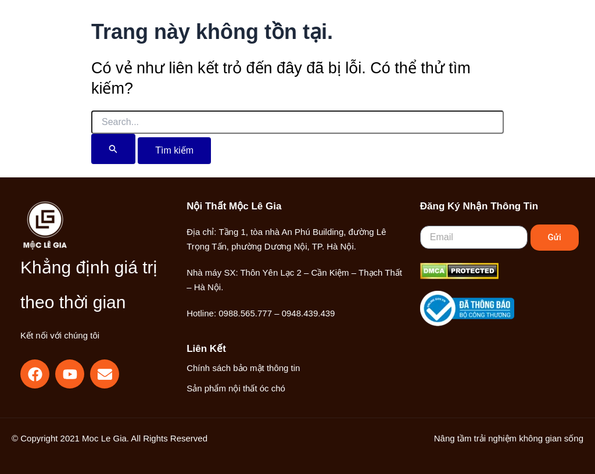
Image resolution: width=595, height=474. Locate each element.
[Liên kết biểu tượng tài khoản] (493, 37)
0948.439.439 (308, 313)
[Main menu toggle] (530, 37)
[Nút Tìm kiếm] (113, 149)
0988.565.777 (245, 313)
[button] (468, 38)
